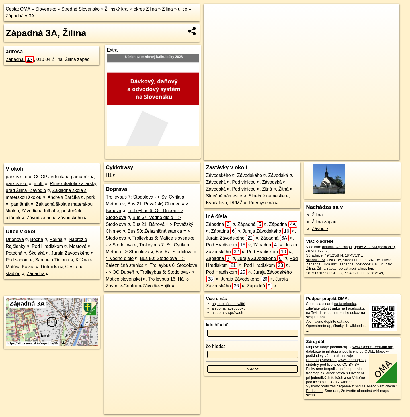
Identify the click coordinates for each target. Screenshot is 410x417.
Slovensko (45, 9)
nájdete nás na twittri (228, 304)
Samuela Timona (52, 259)
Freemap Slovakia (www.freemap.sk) (336, 360)
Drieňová (15, 239)
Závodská (278, 175)
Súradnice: (314, 255)
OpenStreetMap (298, 156)
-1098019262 (316, 251)
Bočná (36, 239)
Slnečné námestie (224, 195)
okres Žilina (145, 9)
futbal (49, 210)
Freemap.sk (327, 156)
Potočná (14, 253)
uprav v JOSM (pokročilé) (374, 247)
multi (39, 183)
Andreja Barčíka (64, 197)
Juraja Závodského (70, 253)
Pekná (56, 239)
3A (31, 15)
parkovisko (16, 176)
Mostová (77, 246)
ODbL (369, 351)
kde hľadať (217, 324)
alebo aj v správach (227, 312)
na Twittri (313, 312)
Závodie (320, 228)
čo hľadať (216, 346)
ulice (182, 9)
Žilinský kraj (117, 9)
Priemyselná (261, 202)
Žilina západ (324, 221)
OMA (25, 9)
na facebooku (345, 304)
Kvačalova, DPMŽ (224, 202)
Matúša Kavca (20, 266)
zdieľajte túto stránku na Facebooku (335, 308)
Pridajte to (314, 391)
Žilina (167, 9)
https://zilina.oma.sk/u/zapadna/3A (372, 156)
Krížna (82, 259)
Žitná (267, 189)
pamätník (80, 176)
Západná (15, 15)
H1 (109, 175)
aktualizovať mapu (337, 247)
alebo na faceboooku (229, 308)
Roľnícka (50, 266)
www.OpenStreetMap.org (372, 347)
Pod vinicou (244, 182)
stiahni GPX (315, 260)
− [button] (213, 22)
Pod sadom (17, 259)
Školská (37, 253)
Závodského (39, 217)
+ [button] (213, 13)
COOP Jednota (49, 176)
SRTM (360, 386)
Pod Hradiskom (47, 246)
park (90, 197)
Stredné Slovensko (81, 9)
